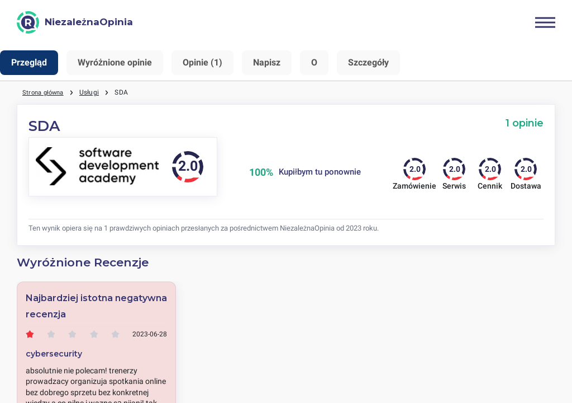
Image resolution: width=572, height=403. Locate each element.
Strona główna (45, 92)
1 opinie (525, 122)
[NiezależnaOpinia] (75, 22)
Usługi (93, 92)
